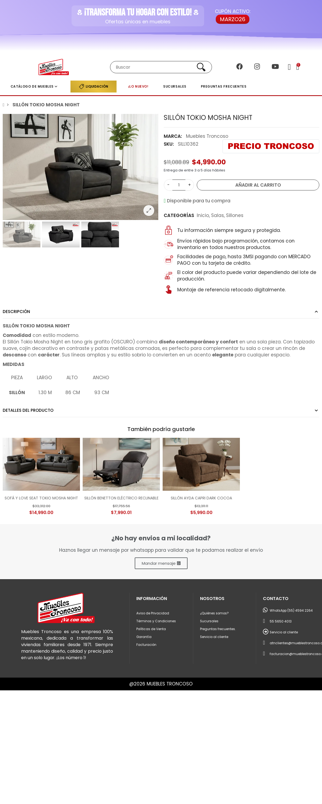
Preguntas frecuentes (224, 86)
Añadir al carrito (258, 185)
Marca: (173, 136)
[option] (80, 167)
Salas (217, 215)
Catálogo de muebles (32, 86)
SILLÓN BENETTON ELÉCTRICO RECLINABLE (121, 498)
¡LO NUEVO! (138, 86)
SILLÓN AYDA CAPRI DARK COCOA (201, 498)
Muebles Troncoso (207, 136)
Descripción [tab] (16, 311)
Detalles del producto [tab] (28, 410)
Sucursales (174, 86)
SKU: (169, 144)
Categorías (179, 215)
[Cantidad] (179, 185)
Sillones (234, 215)
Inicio (203, 215)
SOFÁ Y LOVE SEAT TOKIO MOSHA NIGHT (41, 498)
